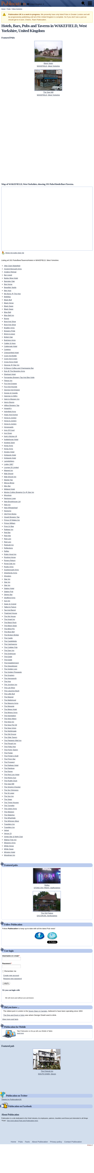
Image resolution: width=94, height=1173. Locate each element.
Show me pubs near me (14, 253)
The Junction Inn (10, 685)
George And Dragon (12, 390)
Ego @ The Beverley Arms (14, 371)
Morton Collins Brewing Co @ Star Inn (19, 492)
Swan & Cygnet (10, 604)
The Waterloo (9, 815)
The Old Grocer (10, 734)
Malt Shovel (8, 474)
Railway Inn (8, 529)
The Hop (7, 681)
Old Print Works (10, 514)
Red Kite (7, 536)
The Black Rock (10, 622)
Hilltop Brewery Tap (11, 405)
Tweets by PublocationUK (11, 1099)
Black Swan (8, 306)
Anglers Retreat (10, 272)
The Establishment (11, 663)
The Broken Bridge (11, 635)
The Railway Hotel (11, 765)
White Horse (9, 846)
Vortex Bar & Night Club (13, 837)
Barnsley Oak (9, 281)
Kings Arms (8, 446)
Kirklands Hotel (10, 455)
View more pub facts (10, 1019)
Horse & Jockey (10, 418)
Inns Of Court (9, 430)
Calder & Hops (10, 343)
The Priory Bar (10, 759)
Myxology (8, 495)
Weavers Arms (10, 843)
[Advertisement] (37, 139)
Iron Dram (8, 433)
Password (7, 963)
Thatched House (10, 613)
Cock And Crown (10, 359)
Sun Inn (7, 601)
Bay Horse (8, 284)
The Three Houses (11, 803)
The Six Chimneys (11, 790)
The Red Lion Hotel (11, 775)
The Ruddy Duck (10, 781)
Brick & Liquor (9, 334)
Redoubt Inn (9, 545)
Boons (6, 318)
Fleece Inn (8, 381)
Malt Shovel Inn (10, 477)
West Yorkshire (17, 9)
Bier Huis (7, 291)
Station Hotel (9, 588)
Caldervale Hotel (10, 346)
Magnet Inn (8, 470)
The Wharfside (10, 818)
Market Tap (8, 480)
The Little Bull (9, 694)
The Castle (8, 638)
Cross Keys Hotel (11, 362)
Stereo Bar (8, 595)
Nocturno (7, 511)
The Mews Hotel (10, 709)
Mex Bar (7, 486)
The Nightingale (10, 731)
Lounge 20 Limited (11, 467)
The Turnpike (9, 806)
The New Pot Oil (10, 725)
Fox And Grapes (10, 384)
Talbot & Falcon (10, 607)
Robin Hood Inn (10, 554)
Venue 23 (8, 833)
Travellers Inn (9, 824)
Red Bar (7, 532)
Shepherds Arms (10, 573)
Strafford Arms (9, 598)
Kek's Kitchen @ (10, 436)
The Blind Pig (9, 629)
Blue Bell (7, 312)
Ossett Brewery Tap (12, 517)
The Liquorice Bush (11, 691)
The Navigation (10, 716)
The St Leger (9, 793)
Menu (90, 3)
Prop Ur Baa (9, 526)
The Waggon (9, 812)
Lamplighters (9, 461)
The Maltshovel (10, 700)
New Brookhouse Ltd (12, 502)
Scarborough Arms (11, 570)
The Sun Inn (9, 796)
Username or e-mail (11, 956)
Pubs (9, 9)
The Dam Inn (9, 650)
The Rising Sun (10, 778)
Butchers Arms (10, 340)
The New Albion (10, 719)
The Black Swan (10, 626)
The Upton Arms (10, 809)
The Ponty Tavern (11, 750)
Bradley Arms (9, 328)
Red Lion (7, 539)
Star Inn (7, 579)
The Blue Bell (9, 632)
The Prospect (9, 762)
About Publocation (40, 1142)
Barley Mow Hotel (11, 278)
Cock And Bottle (10, 356)
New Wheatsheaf (11, 508)
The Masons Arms (11, 703)
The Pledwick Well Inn (13, 740)
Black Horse (9, 303)
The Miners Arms (10, 712)
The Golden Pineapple (13, 672)
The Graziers (9, 675)
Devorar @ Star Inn (11, 365)
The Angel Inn (9, 619)
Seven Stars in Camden (38, 1011)
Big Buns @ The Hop (12, 294)
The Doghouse (10, 654)
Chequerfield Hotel (11, 353)
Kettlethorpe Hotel (11, 439)
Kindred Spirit (9, 443)
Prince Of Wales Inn (12, 520)
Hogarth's (8, 408)
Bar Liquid (8, 275)
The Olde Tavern (10, 737)
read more (20, 1033)
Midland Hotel (9, 489)
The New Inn (9, 722)
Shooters (7, 576)
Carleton (7, 349)
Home (3, 9)
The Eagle (8, 657)
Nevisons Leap (10, 498)
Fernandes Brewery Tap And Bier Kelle (19, 377)
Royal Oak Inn (9, 564)
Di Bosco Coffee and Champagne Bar (19, 368)
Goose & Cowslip (11, 393)
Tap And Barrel (10, 610)
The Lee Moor (9, 688)
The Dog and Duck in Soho (14, 1015)
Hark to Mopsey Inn (12, 399)
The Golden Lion (10, 669)
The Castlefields (10, 641)
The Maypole (9, 706)
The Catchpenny (10, 644)
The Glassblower (10, 666)
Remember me (10, 971)
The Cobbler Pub (10, 647)
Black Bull (8, 300)
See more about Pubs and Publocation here (22, 1120)
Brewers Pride (9, 331)
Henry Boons (9, 402)
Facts (27, 1142)
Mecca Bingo (9, 483)
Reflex (6, 551)
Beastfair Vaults (10, 287)
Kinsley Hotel (9, 452)
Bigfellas (7, 297)
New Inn (7, 505)
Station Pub (8, 592)
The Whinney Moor (11, 821)
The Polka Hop (10, 747)
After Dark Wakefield (12, 266)
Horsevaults (9, 427)
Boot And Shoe (10, 321)
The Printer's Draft (11, 756)
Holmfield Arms (10, 412)
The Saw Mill (9, 784)
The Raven (8, 771)
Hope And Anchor (11, 415)
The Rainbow (9, 768)
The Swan (8, 799)
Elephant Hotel (10, 374)
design (90, 1145)
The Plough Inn (10, 743)
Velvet (6, 830)
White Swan (9, 849)
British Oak (8, 337)
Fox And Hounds (10, 387)
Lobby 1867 (8, 464)
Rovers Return (10, 560)
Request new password (12, 979)
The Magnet (9, 697)
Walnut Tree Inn (10, 840)
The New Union (10, 728)
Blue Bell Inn (9, 315)
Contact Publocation (73, 1142)
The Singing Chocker (12, 787)
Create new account (11, 975)
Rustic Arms (9, 567)
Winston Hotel (9, 852)
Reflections (8, 548)
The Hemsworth (10, 678)
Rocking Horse (10, 557)
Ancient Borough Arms (13, 269)
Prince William (9, 523)
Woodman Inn (9, 855)
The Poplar (8, 753)
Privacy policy (56, 1142)
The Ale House (10, 616)
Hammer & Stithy (10, 396)
